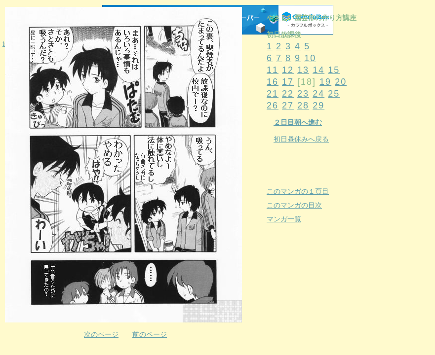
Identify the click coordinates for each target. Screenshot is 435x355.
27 (288, 105)
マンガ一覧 (284, 219)
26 (272, 105)
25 (334, 94)
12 (288, 70)
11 (272, 70)
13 (303, 70)
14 (318, 70)
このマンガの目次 (294, 205)
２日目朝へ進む (298, 122)
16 (272, 82)
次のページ (101, 334)
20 (341, 82)
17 (288, 82)
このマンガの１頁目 (298, 191)
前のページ (149, 334)
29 (318, 105)
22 (288, 94)
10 (310, 58)
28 (303, 105)
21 (272, 94)
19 (325, 82)
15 (334, 70)
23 (303, 94)
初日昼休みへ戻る (301, 139)
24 (318, 94)
